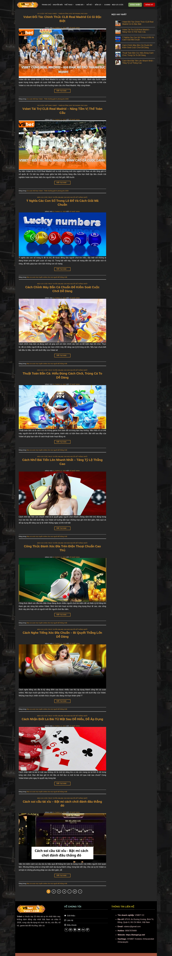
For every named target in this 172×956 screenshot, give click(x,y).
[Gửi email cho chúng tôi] (70, 930)
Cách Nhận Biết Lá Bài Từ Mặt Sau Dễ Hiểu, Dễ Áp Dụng (62, 719)
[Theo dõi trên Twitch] (88, 930)
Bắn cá (99, 5)
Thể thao (69, 5)
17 (75, 891)
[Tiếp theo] (80, 891)
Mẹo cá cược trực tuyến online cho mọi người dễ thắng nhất (62, 197)
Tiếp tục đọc (62, 91)
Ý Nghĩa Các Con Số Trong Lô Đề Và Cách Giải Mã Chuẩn (138, 38)
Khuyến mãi (58, 5)
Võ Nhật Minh (74, 27)
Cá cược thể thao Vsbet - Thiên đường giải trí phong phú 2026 (62, 13)
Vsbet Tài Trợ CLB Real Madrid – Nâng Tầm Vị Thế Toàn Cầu (136, 31)
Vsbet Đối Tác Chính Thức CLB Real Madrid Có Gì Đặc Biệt (137, 23)
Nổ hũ (90, 5)
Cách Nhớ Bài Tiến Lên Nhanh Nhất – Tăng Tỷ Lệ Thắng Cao (138, 62)
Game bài (80, 5)
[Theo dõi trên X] (66, 930)
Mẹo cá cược (117, 5)
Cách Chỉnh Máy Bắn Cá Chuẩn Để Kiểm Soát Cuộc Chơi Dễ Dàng (137, 46)
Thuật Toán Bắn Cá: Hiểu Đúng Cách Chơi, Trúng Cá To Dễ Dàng (137, 54)
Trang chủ (46, 5)
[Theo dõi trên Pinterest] (75, 930)
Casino (107, 5)
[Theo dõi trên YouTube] (79, 930)
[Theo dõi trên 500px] (83, 930)
